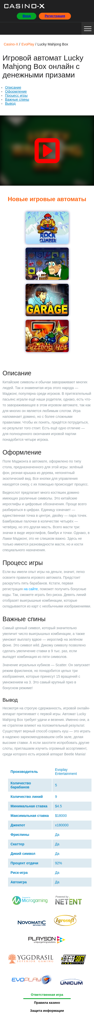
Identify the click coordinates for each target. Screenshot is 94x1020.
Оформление (16, 91)
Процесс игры (16, 95)
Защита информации (47, 1011)
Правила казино (47, 1003)
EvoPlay (31, 981)
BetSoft (73, 960)
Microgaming (30, 901)
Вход (27, 16)
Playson (47, 941)
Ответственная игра (47, 995)
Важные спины (17, 99)
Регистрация (55, 16)
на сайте (31, 589)
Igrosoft (64, 921)
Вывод (10, 103)
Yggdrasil (30, 960)
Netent (68, 901)
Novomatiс (32, 921)
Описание (13, 87)
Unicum (71, 981)
